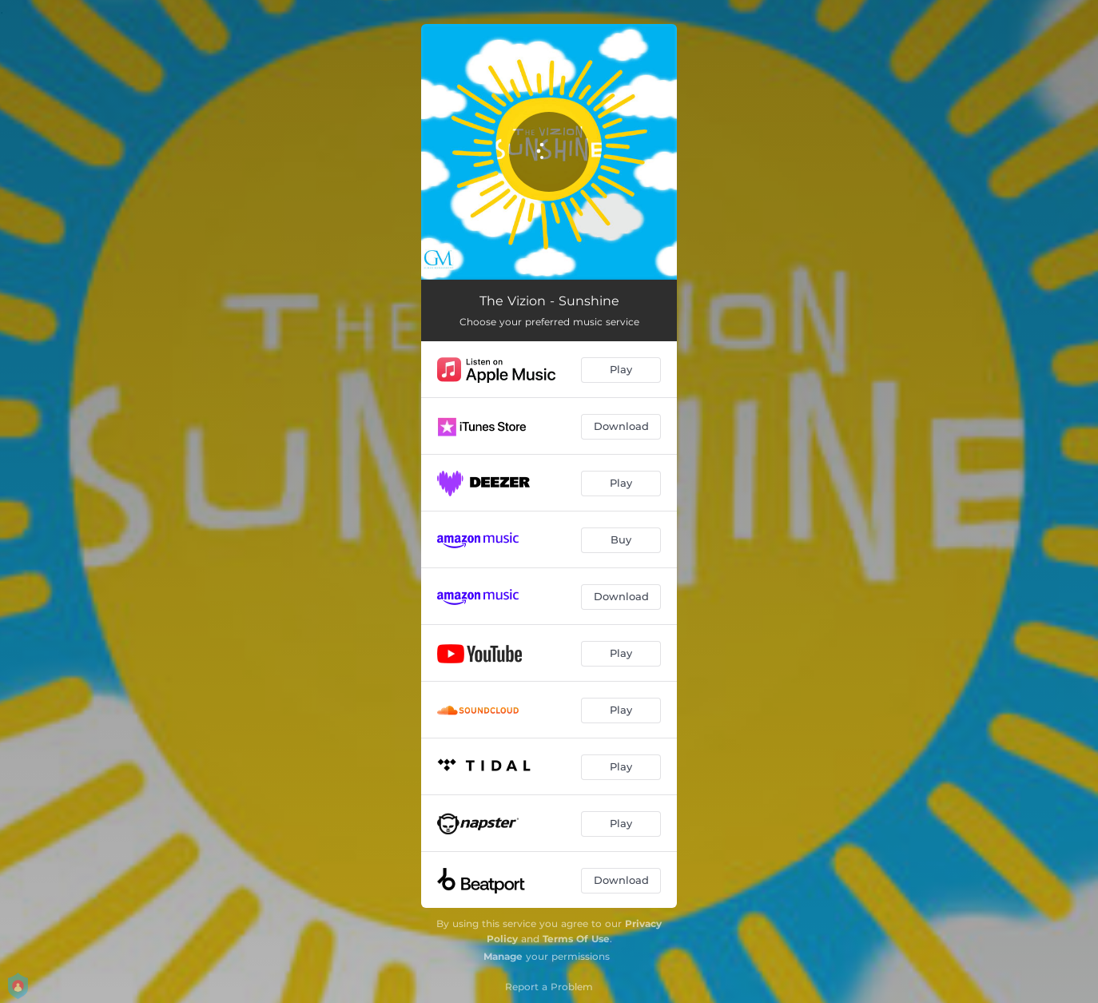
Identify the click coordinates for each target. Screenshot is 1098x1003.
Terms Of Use (576, 939)
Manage (503, 956)
